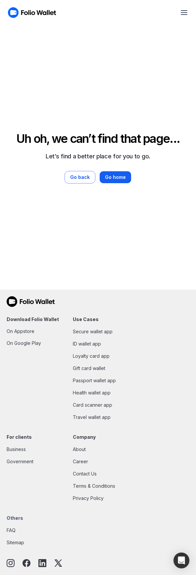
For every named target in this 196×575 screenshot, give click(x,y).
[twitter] (58, 563)
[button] (181, 560)
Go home (115, 177)
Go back (80, 177)
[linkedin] (42, 563)
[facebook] (26, 563)
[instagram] (11, 563)
